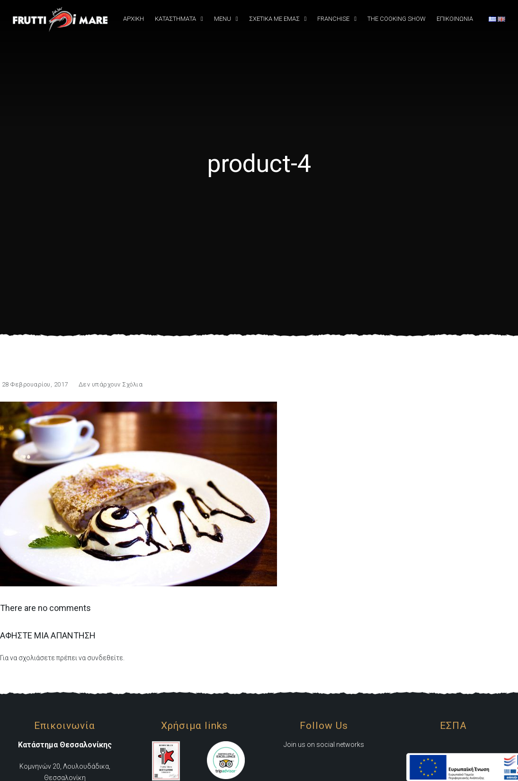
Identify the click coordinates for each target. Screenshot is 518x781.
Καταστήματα (175, 18)
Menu (222, 18)
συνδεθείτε (105, 658)
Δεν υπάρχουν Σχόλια (111, 384)
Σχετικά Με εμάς (274, 18)
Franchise (333, 18)
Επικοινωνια (455, 18)
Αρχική (133, 18)
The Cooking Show (396, 18)
